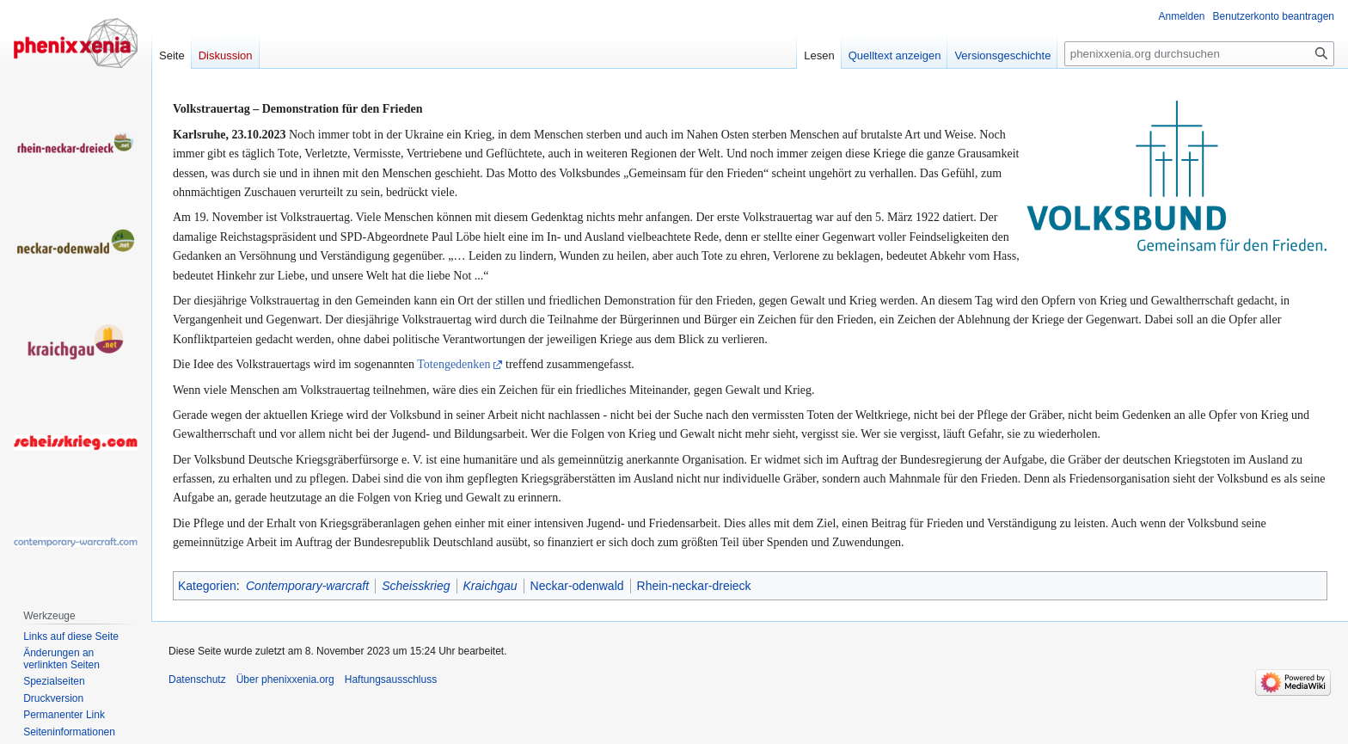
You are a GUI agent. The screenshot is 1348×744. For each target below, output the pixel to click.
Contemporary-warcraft (307, 586)
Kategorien (207, 586)
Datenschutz (197, 679)
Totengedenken (453, 364)
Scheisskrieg (416, 586)
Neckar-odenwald (577, 586)
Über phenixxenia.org (285, 679)
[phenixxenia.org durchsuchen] (1199, 53)
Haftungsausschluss (391, 679)
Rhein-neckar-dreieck (694, 586)
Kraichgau (490, 586)
